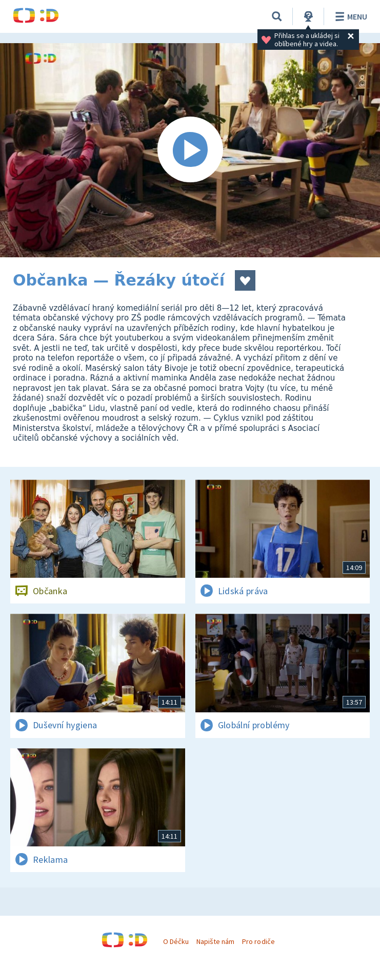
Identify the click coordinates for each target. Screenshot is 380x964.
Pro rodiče (258, 941)
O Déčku (176, 941)
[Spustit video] (190, 150)
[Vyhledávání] (277, 16)
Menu (349, 16)
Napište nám (215, 941)
